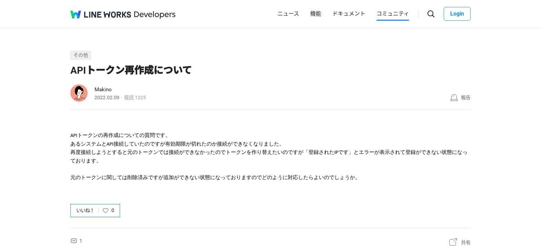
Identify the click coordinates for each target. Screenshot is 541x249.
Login (457, 13)
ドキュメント (348, 13)
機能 (315, 13)
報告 (466, 97)
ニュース (288, 13)
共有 (466, 242)
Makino (103, 89)
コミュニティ (392, 13)
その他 (80, 55)
